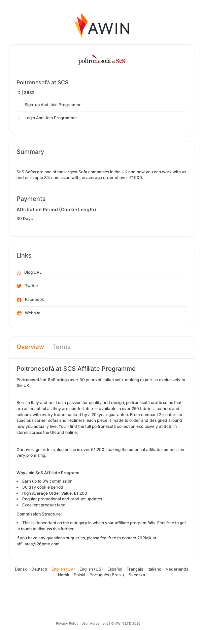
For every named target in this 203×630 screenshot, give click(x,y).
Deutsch (39, 569)
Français (135, 569)
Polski (79, 574)
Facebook (30, 300)
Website (28, 313)
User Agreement (94, 623)
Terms (61, 346)
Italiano (154, 569)
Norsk (63, 574)
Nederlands (177, 569)
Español (114, 569)
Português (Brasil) (107, 574)
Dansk (21, 569)
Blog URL (29, 272)
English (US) (91, 569)
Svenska (137, 574)
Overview (30, 346)
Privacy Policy (67, 623)
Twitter (27, 286)
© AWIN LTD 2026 (125, 623)
